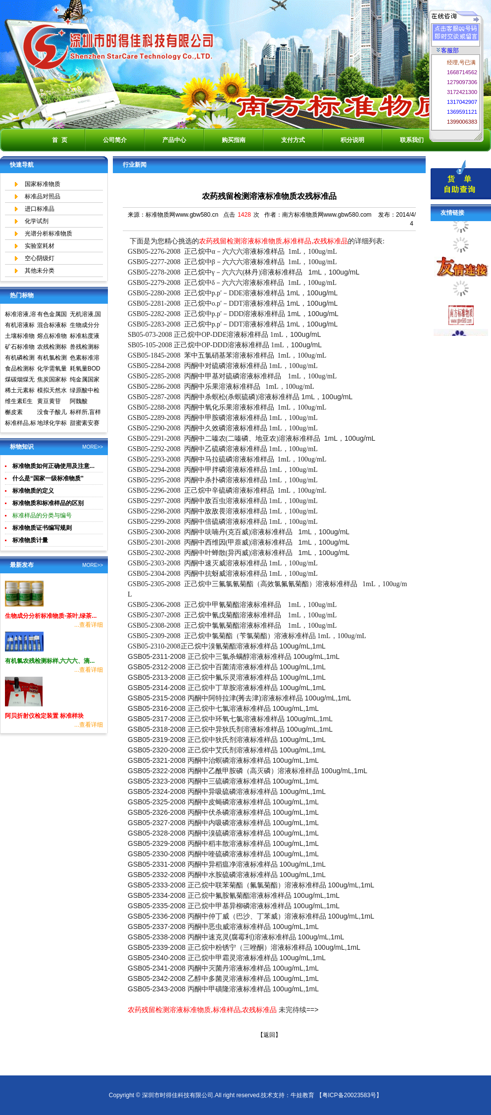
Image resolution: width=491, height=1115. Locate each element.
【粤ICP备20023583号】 (349, 1095)
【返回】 (269, 1034)
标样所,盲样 (85, 412)
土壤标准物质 (20, 336)
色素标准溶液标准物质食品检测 (84, 358)
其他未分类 (39, 270)
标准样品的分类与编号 (42, 515)
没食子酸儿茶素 (52, 413)
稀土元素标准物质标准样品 (20, 391)
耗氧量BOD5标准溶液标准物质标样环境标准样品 (85, 369)
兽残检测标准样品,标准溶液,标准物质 (85, 347)
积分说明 (352, 140)
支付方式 (293, 140)
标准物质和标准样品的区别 (48, 503)
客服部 (448, 50)
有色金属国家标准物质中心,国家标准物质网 (52, 315)
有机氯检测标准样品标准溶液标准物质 (52, 358)
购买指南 (234, 140)
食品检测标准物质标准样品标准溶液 (20, 369)
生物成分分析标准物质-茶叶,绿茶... (51, 615)
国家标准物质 (42, 184)
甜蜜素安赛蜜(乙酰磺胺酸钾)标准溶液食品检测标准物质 (85, 423)
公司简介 (115, 140)
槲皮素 (14, 412)
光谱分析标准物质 (48, 233)
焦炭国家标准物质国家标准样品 (52, 380)
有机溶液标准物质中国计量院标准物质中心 (20, 326)
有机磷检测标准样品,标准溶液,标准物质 (20, 358)
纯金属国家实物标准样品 (84, 380)
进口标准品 (39, 208)
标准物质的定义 (33, 490)
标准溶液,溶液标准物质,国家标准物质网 (20, 315)
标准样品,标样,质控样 (20, 423)
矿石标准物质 (20, 347)
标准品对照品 (42, 196)
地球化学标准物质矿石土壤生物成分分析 (52, 423)
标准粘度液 (84, 335)
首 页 (59, 140)
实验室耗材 (39, 245)
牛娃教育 (302, 1095)
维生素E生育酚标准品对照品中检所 (20, 402)
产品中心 (174, 140)
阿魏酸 (79, 401)
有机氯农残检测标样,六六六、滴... (50, 660)
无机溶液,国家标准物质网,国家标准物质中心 (85, 315)
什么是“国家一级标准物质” (48, 478)
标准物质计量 (30, 540)
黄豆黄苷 (49, 401)
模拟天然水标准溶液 (52, 391)
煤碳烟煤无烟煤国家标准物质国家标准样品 (20, 380)
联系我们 (412, 140)
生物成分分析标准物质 (84, 326)
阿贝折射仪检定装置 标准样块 (44, 715)
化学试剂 (37, 221)
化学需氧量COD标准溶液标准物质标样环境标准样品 (52, 369)
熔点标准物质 (52, 336)
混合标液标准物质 (52, 326)
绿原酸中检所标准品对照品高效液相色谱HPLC (84, 391)
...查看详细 (88, 624)
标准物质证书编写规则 (42, 527)
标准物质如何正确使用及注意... (53, 466)
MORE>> (92, 447)
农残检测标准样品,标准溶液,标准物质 (52, 347)
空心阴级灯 (39, 258)
